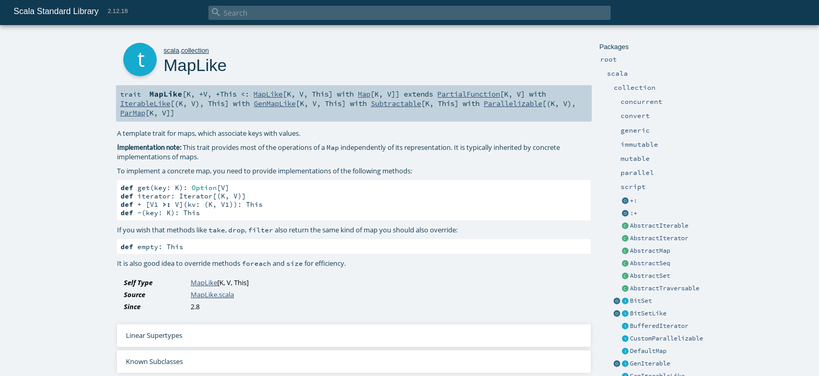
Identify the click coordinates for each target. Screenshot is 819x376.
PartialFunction (468, 94)
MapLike (268, 94)
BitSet (641, 300)
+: (633, 200)
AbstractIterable (659, 225)
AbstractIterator (659, 238)
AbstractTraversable (664, 288)
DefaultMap (648, 351)
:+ (633, 213)
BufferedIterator (659, 326)
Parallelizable (513, 103)
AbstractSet (650, 275)
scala (171, 50)
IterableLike (145, 103)
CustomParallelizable (666, 338)
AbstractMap (650, 250)
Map (364, 94)
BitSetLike (648, 313)
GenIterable (650, 363)
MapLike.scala (212, 294)
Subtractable (396, 103)
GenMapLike (275, 103)
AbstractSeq (650, 263)
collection (195, 50)
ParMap (132, 113)
